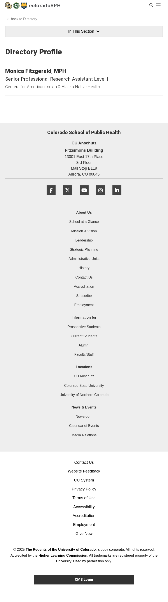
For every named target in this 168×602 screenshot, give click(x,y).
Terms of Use (84, 498)
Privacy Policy (84, 489)
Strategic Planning (84, 249)
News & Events (84, 407)
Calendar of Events (84, 426)
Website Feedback (84, 471)
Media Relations (84, 435)
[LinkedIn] (117, 197)
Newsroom (84, 416)
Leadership (84, 240)
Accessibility (84, 507)
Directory (30, 19)
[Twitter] (67, 197)
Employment (84, 305)
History (84, 268)
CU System (84, 480)
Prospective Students (83, 327)
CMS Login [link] (84, 579)
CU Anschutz (84, 376)
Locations (84, 367)
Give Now (84, 533)
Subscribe (84, 296)
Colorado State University (84, 385)
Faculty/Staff (84, 354)
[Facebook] (51, 197)
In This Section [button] (84, 31)
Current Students (84, 336)
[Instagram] (100, 197)
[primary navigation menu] (158, 5)
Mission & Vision (84, 231)
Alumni (84, 345)
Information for (84, 317)
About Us (84, 212)
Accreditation (84, 286)
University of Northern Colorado (84, 395)
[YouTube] (84, 197)
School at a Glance (84, 222)
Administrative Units (83, 259)
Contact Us (84, 277)
